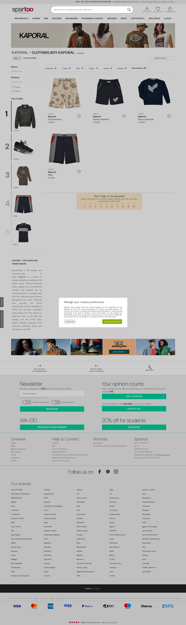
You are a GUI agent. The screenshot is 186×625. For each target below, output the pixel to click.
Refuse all (70, 322)
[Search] (129, 9)
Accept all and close (112, 322)
